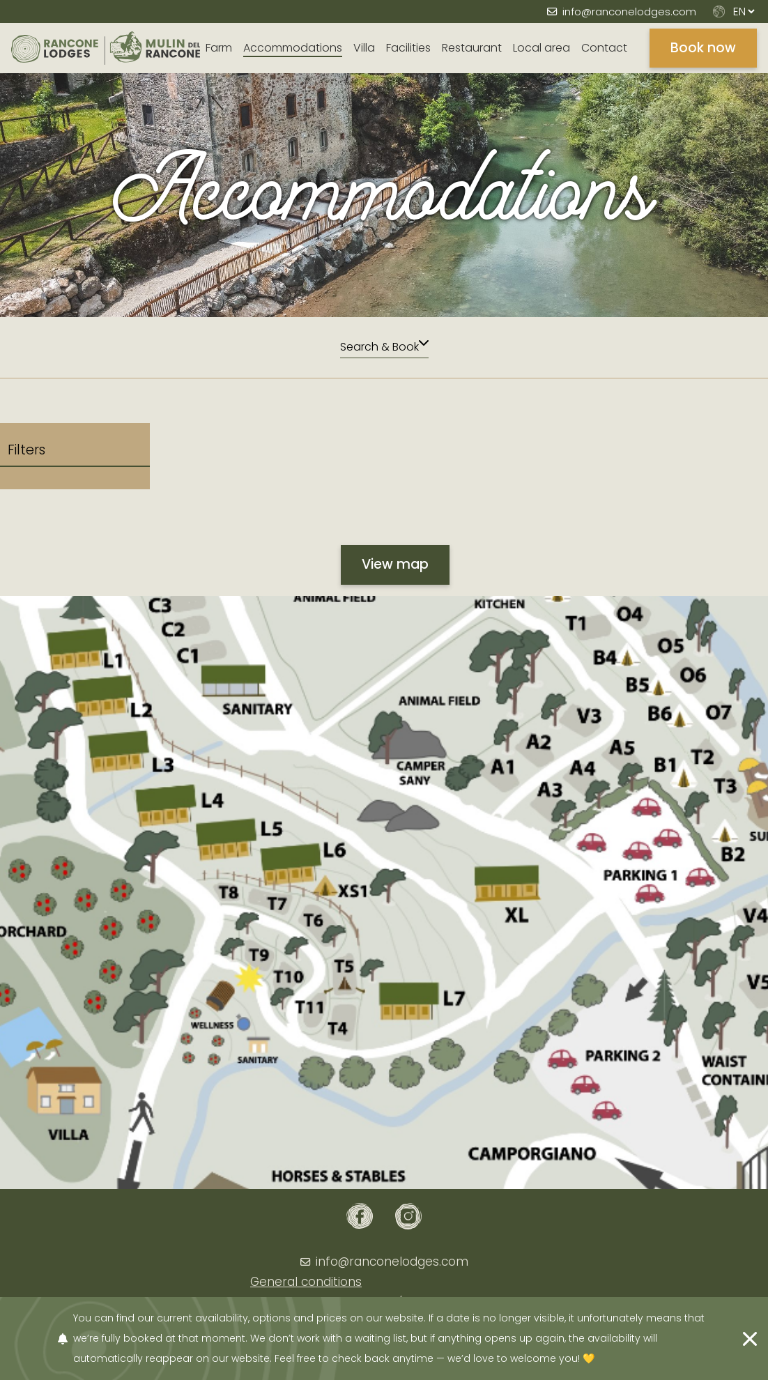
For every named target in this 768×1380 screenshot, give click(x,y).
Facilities (408, 48)
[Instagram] (408, 1216)
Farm (219, 48)
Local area (541, 48)
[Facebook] (359, 1216)
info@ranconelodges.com (629, 11)
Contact (604, 48)
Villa (364, 48)
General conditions (306, 1281)
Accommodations (292, 48)
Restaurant (472, 48)
